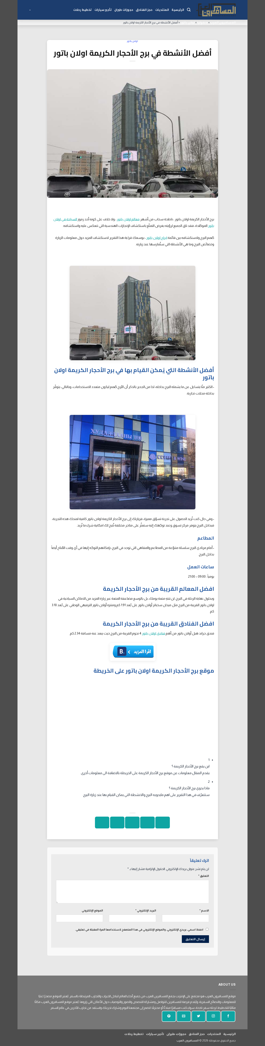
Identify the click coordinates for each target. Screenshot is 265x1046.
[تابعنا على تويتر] (198, 1016)
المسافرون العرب (223, 22)
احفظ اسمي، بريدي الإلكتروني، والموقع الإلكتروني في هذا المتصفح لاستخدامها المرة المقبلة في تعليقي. (139, 929)
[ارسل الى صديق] (132, 822)
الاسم (204, 910)
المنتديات (162, 10)
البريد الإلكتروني (145, 910)
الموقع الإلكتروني (92, 910)
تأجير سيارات (103, 10)
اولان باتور (187, 22)
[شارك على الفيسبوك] (162, 822)
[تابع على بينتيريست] (169, 1016)
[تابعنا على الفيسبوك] (228, 1016)
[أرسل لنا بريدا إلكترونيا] (184, 1016)
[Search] (188, 10)
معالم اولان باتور (128, 219)
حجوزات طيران (123, 10)
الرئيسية (178, 10)
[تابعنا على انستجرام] (213, 1016)
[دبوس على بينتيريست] (117, 822)
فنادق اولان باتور (153, 633)
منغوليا (202, 22)
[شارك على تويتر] (147, 822)
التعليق (203, 875)
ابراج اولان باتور (156, 238)
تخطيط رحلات (82, 10)
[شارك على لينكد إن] (102, 822)
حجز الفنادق (144, 10)
